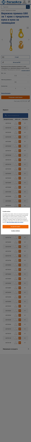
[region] (15, 221)
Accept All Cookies (15, 226)
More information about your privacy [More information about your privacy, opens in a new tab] (15, 222)
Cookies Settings (15, 230)
